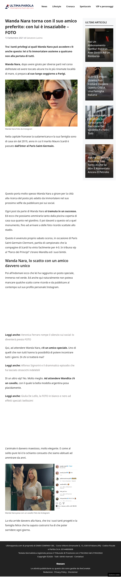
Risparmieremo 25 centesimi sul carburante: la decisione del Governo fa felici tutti (99, 124)
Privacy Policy (60, 572)
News (44, 6)
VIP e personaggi (104, 6)
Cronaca (70, 6)
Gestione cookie (114, 575)
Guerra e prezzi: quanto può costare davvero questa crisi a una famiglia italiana (98, 85)
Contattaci (79, 556)
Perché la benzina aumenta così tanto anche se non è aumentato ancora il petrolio (99, 165)
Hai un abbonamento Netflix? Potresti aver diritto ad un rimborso (99, 49)
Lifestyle (56, 6)
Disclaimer (73, 572)
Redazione (48, 572)
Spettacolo (85, 6)
